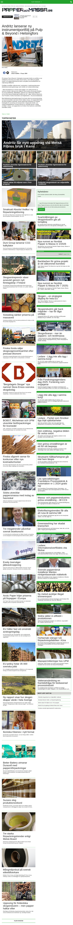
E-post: (39, 196)
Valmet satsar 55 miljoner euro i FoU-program (48, 702)
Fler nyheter (18, 920)
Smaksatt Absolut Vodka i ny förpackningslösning (49, 700)
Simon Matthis (15, 73)
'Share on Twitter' (6, 114)
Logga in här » (66, 254)
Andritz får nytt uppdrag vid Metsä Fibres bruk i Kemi (50, 705)
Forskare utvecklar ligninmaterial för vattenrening (49, 708)
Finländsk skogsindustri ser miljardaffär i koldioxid (49, 697)
